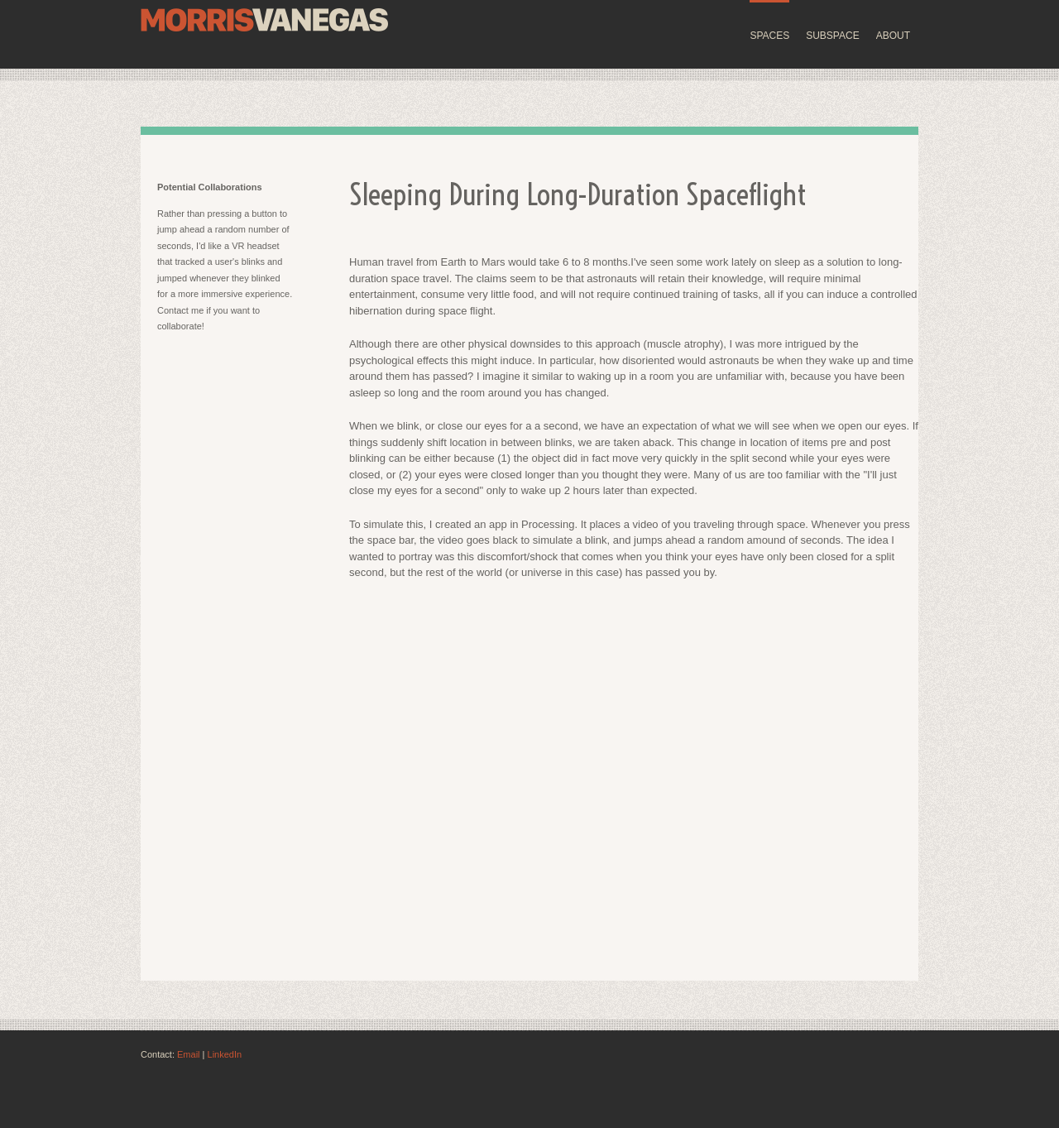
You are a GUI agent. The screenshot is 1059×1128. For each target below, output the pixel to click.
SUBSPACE (832, 35)
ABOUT (893, 35)
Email (188, 1054)
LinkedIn (225, 1054)
